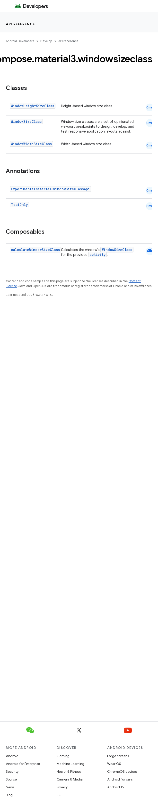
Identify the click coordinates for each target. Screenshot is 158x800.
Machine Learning (70, 763)
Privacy (62, 787)
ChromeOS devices (122, 771)
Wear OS (114, 763)
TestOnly (19, 204)
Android (12, 756)
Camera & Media (70, 779)
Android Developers (20, 41)
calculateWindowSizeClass (35, 249)
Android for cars (119, 779)
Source (11, 779)
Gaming (63, 756)
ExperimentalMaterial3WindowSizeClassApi (50, 189)
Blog (9, 795)
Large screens (118, 756)
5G (59, 795)
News (10, 787)
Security (12, 771)
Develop (46, 41)
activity (97, 254)
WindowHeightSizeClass (32, 106)
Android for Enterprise (23, 763)
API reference (20, 24)
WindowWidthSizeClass (31, 144)
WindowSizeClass (26, 121)
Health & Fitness (69, 771)
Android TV (115, 787)
